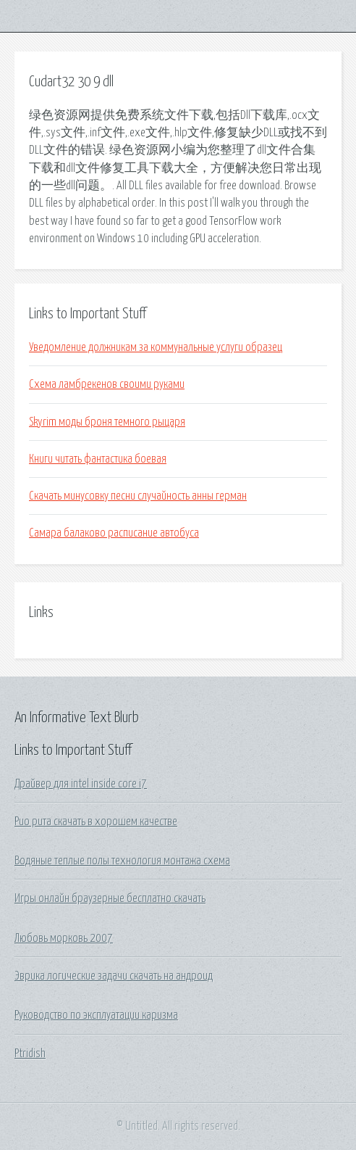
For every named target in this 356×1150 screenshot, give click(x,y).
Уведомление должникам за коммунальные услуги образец (155, 347)
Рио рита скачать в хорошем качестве (95, 821)
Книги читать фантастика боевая (97, 459)
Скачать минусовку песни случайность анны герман (138, 496)
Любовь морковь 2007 (63, 938)
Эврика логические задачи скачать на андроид (113, 976)
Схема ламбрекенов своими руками (107, 384)
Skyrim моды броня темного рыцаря (107, 422)
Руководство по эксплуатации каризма (96, 1015)
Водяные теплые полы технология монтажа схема (122, 860)
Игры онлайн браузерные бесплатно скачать (109, 898)
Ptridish (30, 1053)
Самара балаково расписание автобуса (114, 533)
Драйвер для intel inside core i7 (80, 784)
